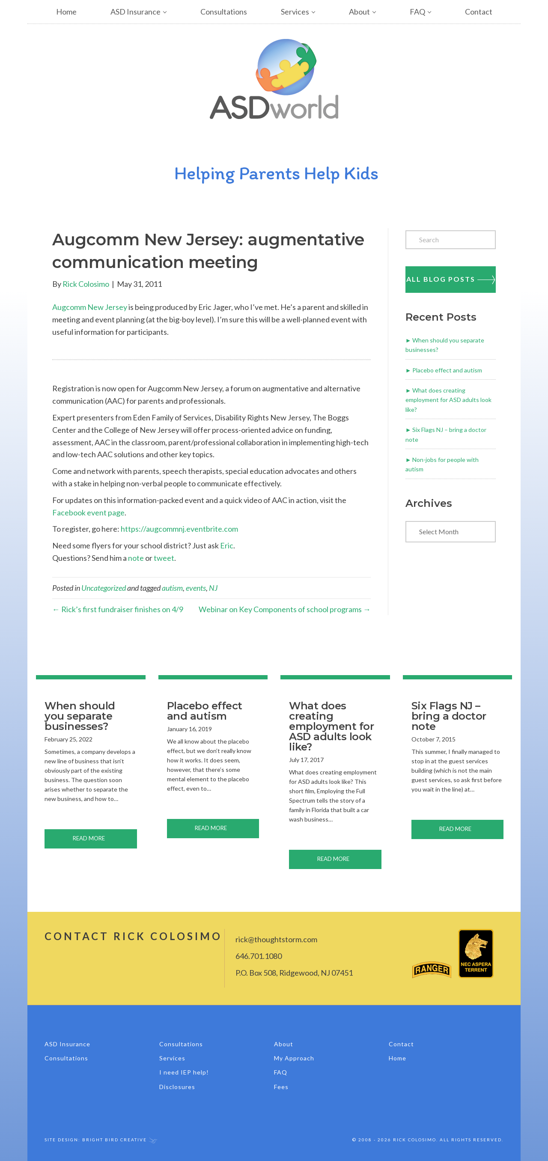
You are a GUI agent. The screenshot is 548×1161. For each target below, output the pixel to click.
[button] (172, 12)
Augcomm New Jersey (89, 307)
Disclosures (177, 1086)
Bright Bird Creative (114, 1139)
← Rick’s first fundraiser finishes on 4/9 (117, 609)
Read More (105, 837)
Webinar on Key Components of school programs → (285, 609)
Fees (281, 1086)
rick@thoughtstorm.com (276, 939)
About (359, 11)
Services (295, 11)
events (196, 587)
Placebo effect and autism (447, 370)
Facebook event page (88, 512)
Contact (478, 11)
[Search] (450, 239)
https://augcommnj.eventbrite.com (179, 528)
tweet (164, 558)
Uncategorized (103, 587)
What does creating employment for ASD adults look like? (448, 400)
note (136, 558)
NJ (213, 587)
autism (172, 587)
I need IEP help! (184, 1072)
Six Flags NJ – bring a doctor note (448, 716)
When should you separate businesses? (80, 716)
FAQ (417, 11)
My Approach (294, 1058)
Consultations (223, 11)
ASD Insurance (135, 11)
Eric (226, 545)
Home (66, 11)
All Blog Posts (450, 279)
